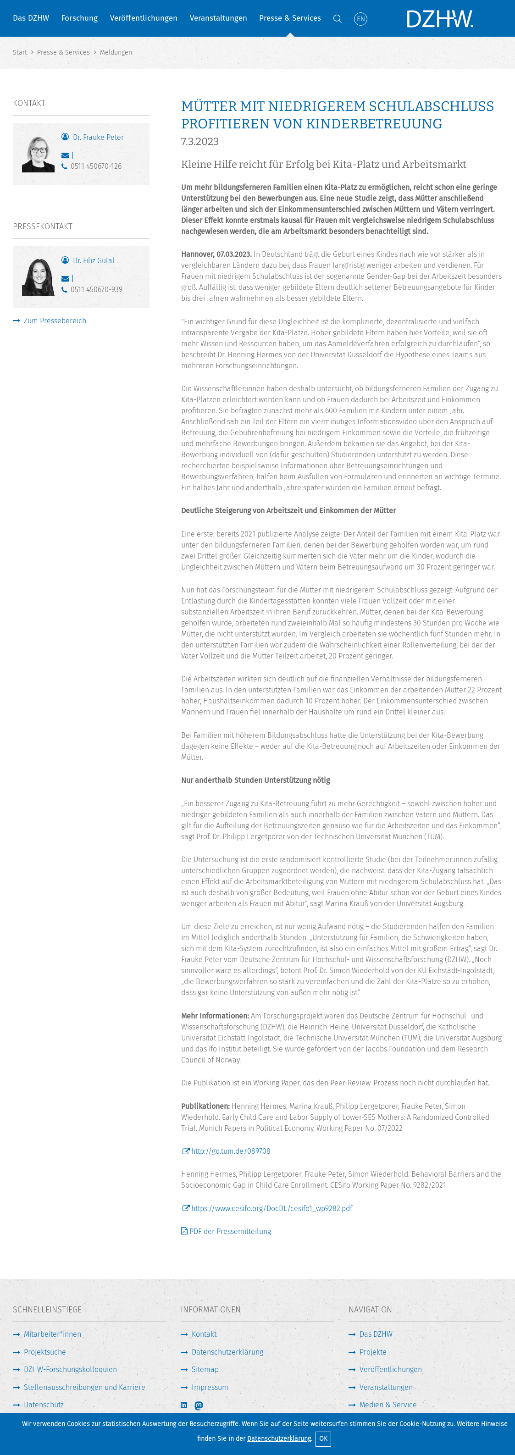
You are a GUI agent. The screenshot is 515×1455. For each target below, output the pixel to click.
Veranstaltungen (218, 18)
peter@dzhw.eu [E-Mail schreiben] (67, 157)
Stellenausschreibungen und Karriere (84, 1387)
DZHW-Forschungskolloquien (70, 1369)
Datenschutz (44, 1404)
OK (323, 1439)
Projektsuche (45, 1352)
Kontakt (204, 1334)
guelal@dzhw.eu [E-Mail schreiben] (67, 280)
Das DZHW (31, 18)
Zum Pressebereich (55, 320)
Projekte (373, 1352)
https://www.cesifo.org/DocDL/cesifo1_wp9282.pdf (271, 1208)
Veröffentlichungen (143, 18)
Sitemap (205, 1369)
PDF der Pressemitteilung (230, 1231)
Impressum (210, 1387)
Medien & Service (388, 1404)
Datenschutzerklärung (279, 1439)
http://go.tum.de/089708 (231, 1151)
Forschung (79, 18)
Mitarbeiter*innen (52, 1334)
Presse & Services (290, 18)
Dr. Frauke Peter (98, 137)
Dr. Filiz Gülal (94, 260)
